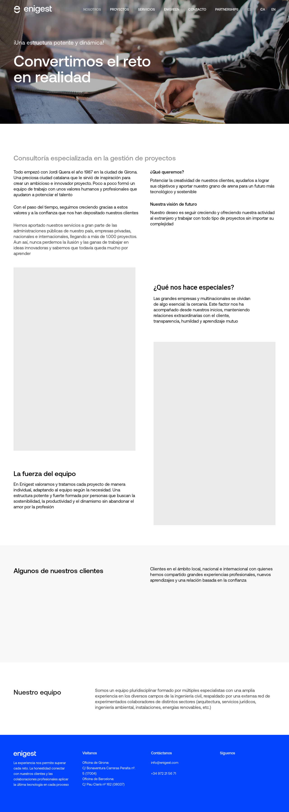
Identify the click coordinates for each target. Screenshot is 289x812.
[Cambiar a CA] (263, 9)
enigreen (171, 9)
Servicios (146, 9)
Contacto (197, 9)
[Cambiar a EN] (272, 9)
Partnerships (226, 9)
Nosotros (92, 9)
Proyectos (119, 9)
